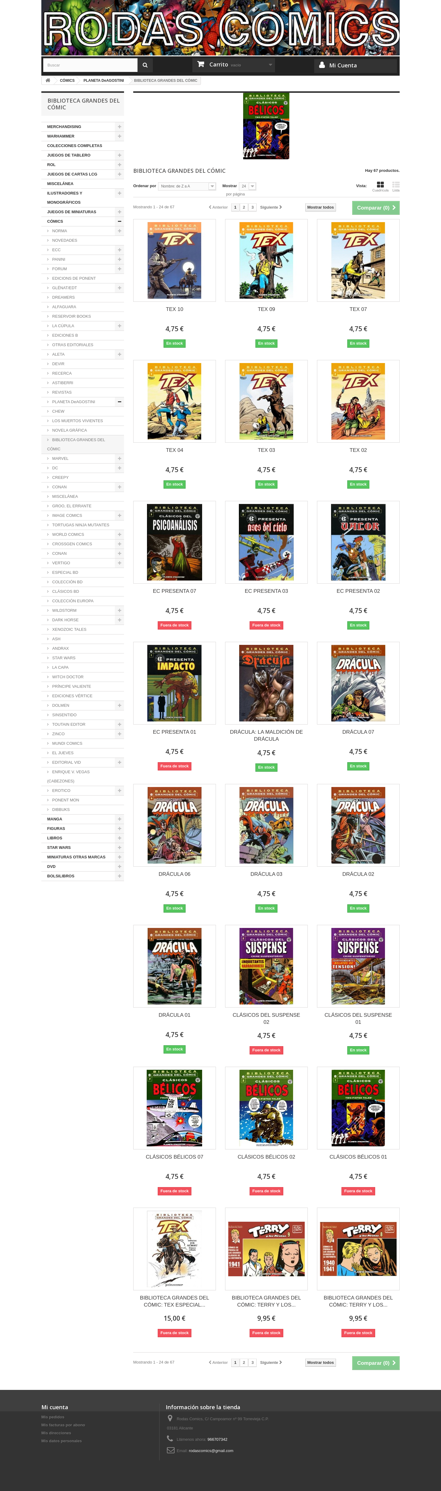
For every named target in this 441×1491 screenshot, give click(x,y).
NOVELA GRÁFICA (69, 430)
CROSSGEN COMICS (71, 544)
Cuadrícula (380, 186)
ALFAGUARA (63, 307)
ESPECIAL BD (64, 572)
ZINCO (58, 734)
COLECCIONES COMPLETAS (74, 145)
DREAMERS (63, 297)
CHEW (57, 411)
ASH (55, 639)
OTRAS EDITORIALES (72, 344)
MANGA (54, 819)
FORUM (59, 269)
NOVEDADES (64, 240)
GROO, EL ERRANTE (71, 506)
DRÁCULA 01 (174, 1015)
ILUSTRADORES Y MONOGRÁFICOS (64, 198)
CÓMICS (55, 221)
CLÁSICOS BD (65, 591)
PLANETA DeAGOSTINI (73, 401)
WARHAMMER (60, 136)
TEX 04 (174, 450)
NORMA (59, 231)
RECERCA (61, 373)
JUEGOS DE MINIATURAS (71, 212)
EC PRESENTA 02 (358, 591)
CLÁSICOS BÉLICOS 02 (266, 1157)
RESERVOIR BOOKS (71, 316)
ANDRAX (60, 648)
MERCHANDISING (64, 126)
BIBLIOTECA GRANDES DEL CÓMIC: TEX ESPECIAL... (174, 1301)
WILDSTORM (64, 610)
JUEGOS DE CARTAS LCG (72, 174)
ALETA (58, 354)
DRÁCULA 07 (358, 732)
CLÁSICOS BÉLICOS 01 (358, 1157)
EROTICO (60, 790)
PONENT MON (65, 800)
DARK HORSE (65, 620)
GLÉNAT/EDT (64, 288)
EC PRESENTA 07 (174, 591)
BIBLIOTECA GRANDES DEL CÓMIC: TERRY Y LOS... (266, 1301)
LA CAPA (60, 667)
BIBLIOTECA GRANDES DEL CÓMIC (76, 444)
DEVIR (57, 363)
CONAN (59, 487)
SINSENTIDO (64, 715)
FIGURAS (56, 828)
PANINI (58, 259)
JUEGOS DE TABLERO (68, 155)
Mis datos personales (61, 1441)
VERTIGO (60, 563)
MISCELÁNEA (60, 183)
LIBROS (54, 838)
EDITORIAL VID (66, 762)
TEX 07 (358, 309)
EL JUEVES (62, 753)
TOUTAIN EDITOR (68, 724)
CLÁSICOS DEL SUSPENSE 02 (266, 1018)
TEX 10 (174, 309)
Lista (396, 186)
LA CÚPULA (62, 326)
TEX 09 (266, 309)
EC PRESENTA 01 (174, 732)
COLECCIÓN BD (67, 582)
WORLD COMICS (67, 534)
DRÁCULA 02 (358, 874)
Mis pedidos (52, 1417)
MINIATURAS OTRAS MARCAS (76, 857)
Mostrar (229, 186)
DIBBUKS (60, 809)
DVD (51, 866)
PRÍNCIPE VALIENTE (71, 686)
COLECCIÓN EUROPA (72, 601)
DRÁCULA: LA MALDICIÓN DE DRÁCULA (266, 735)
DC (54, 468)
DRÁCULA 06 (174, 874)
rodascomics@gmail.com (211, 1450)
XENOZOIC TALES (68, 629)
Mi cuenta (54, 1407)
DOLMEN (60, 705)
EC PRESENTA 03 (266, 591)
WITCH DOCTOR (67, 677)
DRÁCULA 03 (266, 874)
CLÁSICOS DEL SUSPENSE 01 (358, 1018)
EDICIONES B (64, 335)
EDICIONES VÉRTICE (71, 696)
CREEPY (60, 477)
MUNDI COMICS (66, 743)
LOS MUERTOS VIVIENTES (77, 420)
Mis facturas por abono (63, 1425)
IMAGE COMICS (66, 515)
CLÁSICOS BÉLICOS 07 (174, 1157)
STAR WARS (63, 658)
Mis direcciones (56, 1433)
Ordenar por (144, 186)
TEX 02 (358, 450)
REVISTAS (61, 392)
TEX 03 (266, 450)
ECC (56, 250)
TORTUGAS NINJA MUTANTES (80, 525)
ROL (51, 164)
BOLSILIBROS (60, 876)
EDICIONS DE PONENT (73, 278)
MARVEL (60, 458)
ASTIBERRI (62, 382)
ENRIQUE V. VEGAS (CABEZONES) (68, 776)
